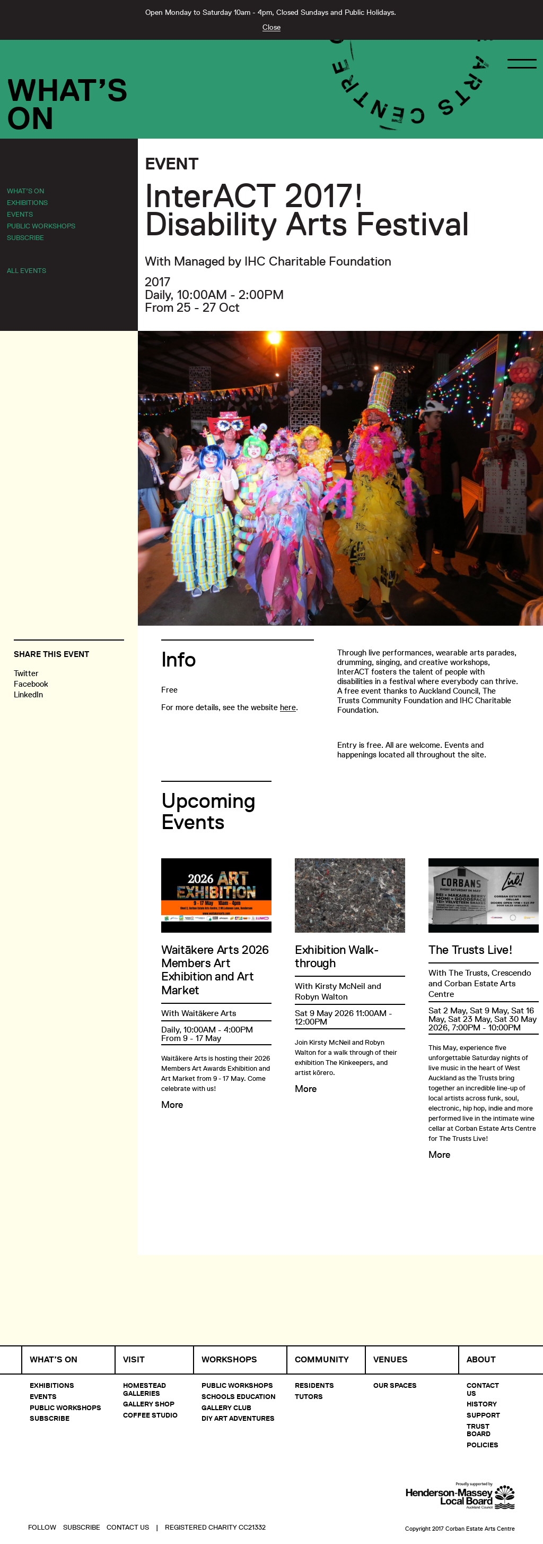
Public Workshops (41, 226)
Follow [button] (42, 1499)
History (482, 1404)
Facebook (31, 684)
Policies (482, 1444)
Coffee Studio (150, 1415)
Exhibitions (27, 202)
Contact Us (483, 1388)
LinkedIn (28, 694)
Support (483, 1415)
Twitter (26, 673)
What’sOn (67, 104)
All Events (26, 270)
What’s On (25, 190)
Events (20, 214)
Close (271, 27)
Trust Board (479, 1429)
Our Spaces (395, 1385)
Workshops (229, 1359)
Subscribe (25, 237)
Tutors (309, 1396)
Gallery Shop (148, 1404)
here (288, 707)
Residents (314, 1385)
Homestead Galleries (144, 1388)
